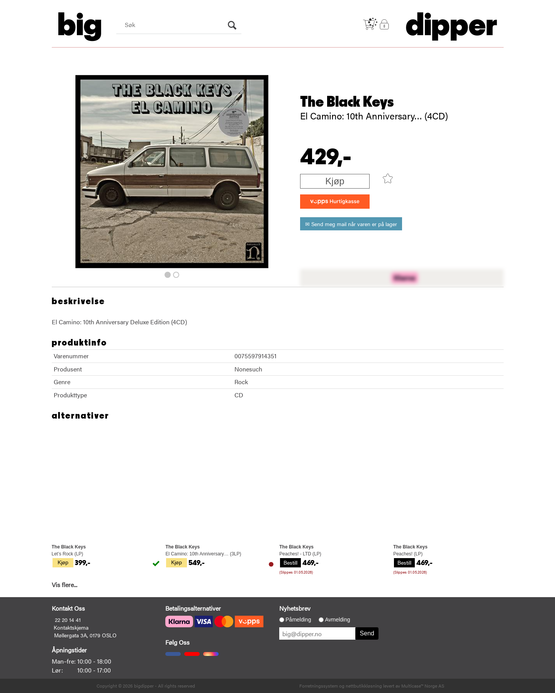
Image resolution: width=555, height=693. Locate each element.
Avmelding (337, 619)
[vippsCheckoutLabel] (335, 201)
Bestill (290, 562)
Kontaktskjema (71, 627)
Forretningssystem (318, 685)
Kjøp (334, 181)
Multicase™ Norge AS (422, 685)
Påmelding (298, 619)
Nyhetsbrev (295, 608)
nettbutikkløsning (364, 685)
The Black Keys (347, 102)
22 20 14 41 (68, 619)
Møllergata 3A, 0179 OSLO (85, 635)
